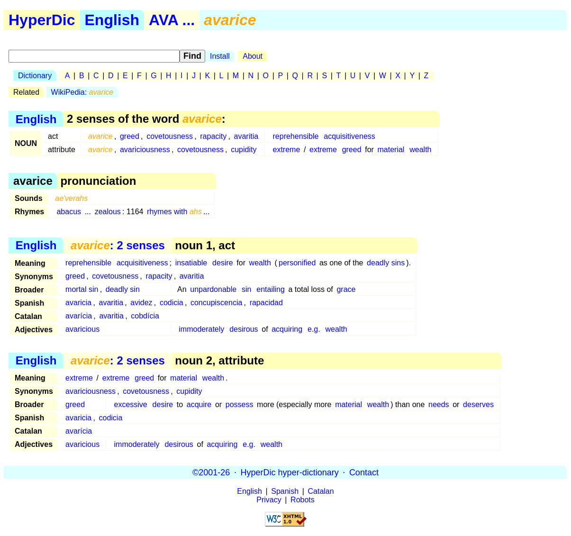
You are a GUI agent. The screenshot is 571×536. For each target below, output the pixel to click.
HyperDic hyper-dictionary (290, 472)
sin (246, 289)
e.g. (314, 329)
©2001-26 (211, 472)
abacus (68, 212)
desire (222, 263)
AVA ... (172, 19)
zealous (108, 212)
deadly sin (123, 289)
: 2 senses (118, 245)
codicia (171, 303)
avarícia (78, 316)
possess (240, 404)
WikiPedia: (82, 92)
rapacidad (266, 303)
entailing (270, 289)
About (253, 56)
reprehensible (296, 136)
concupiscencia (216, 303)
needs (438, 404)
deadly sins (386, 263)
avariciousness (145, 149)
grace (345, 289)
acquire (199, 404)
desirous (243, 329)
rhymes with (174, 212)
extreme (286, 149)
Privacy (268, 500)
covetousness (169, 136)
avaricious (82, 329)
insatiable (191, 263)
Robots (302, 500)
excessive (130, 404)
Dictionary (35, 76)
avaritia (246, 136)
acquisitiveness (349, 136)
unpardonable (213, 289)
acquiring (287, 329)
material (391, 149)
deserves (478, 404)
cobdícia (145, 316)
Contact (364, 472)
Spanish (285, 491)
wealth (420, 149)
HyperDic (42, 19)
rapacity (213, 136)
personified (297, 263)
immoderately (201, 329)
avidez (141, 303)
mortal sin (81, 289)
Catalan (321, 491)
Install (220, 56)
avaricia (78, 303)
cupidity (243, 149)
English (112, 19)
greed (129, 136)
